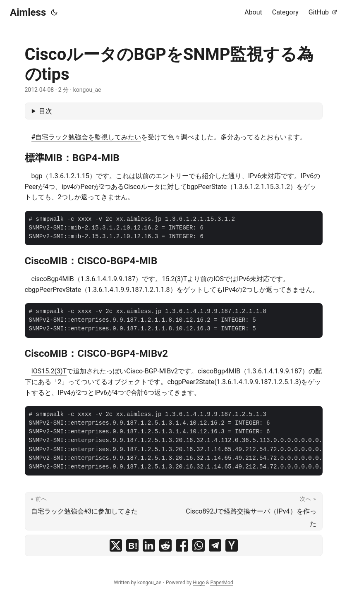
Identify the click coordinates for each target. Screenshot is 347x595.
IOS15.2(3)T (49, 371)
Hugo (199, 582)
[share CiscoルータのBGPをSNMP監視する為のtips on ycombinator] (231, 545)
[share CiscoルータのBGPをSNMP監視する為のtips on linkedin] (149, 545)
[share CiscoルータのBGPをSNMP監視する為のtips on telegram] (215, 545)
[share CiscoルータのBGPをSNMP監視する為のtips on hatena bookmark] (132, 545)
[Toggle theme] (54, 12)
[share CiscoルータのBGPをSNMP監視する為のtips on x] (116, 545)
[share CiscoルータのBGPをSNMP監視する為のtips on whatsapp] (198, 545)
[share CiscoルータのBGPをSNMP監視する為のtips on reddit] (165, 545)
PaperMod (221, 582)
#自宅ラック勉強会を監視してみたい (86, 137)
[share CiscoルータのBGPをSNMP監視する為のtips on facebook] (182, 545)
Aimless (28, 12)
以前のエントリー (162, 176)
